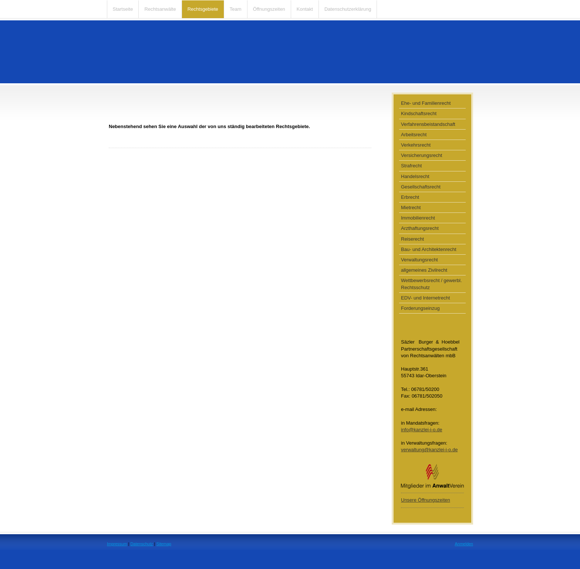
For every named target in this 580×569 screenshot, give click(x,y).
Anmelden (464, 544)
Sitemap (163, 544)
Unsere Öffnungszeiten (425, 500)
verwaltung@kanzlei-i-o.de (429, 449)
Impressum (117, 544)
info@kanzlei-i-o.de (421, 429)
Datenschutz (141, 544)
